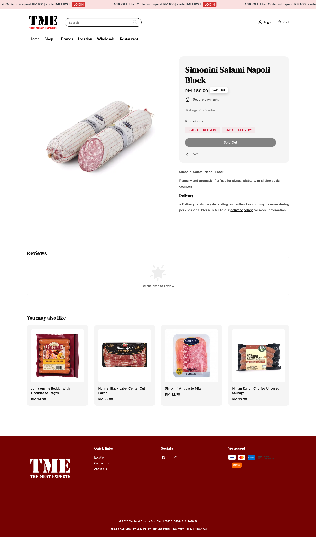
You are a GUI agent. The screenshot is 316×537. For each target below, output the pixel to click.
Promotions (194, 121)
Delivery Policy (182, 528)
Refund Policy (162, 528)
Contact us (101, 463)
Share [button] (192, 154)
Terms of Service (120, 528)
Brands (67, 39)
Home (34, 39)
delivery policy (241, 210)
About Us (100, 469)
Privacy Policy (142, 528)
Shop (49, 39)
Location (85, 39)
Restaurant (129, 39)
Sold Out (230, 142)
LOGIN (86, 4)
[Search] (135, 22)
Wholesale (106, 39)
